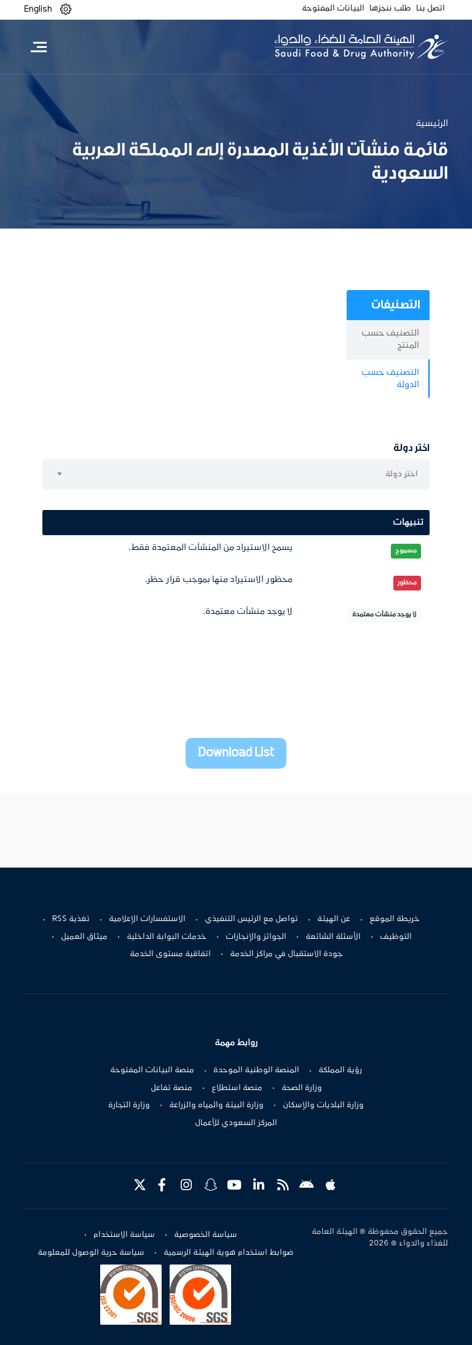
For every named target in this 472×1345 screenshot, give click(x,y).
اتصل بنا (430, 8)
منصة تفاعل (171, 1088)
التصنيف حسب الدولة (390, 379)
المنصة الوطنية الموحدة (256, 1070)
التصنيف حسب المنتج (390, 339)
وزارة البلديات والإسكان (323, 1105)
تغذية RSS (71, 919)
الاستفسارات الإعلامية (147, 919)
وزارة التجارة (129, 1105)
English (38, 9)
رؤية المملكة (340, 1070)
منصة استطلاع (236, 1088)
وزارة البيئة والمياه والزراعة (216, 1105)
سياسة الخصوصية (205, 1235)
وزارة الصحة (301, 1088)
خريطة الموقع (394, 919)
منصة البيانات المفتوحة (152, 1070)
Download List (236, 753)
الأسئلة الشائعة (333, 937)
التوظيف (396, 937)
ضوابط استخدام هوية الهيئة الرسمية (228, 1253)
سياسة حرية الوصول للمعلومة (90, 1253)
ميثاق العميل (84, 937)
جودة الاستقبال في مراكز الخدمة (286, 954)
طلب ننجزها (390, 8)
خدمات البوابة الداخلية (166, 937)
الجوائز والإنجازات (256, 937)
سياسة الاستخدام (124, 1235)
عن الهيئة (333, 919)
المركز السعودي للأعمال (236, 1123)
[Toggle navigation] (38, 46)
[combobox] (236, 474)
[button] (65, 9)
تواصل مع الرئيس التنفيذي (251, 919)
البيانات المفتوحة (333, 8)
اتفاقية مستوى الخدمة (170, 954)
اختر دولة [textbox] (401, 474)
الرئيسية (431, 123)
